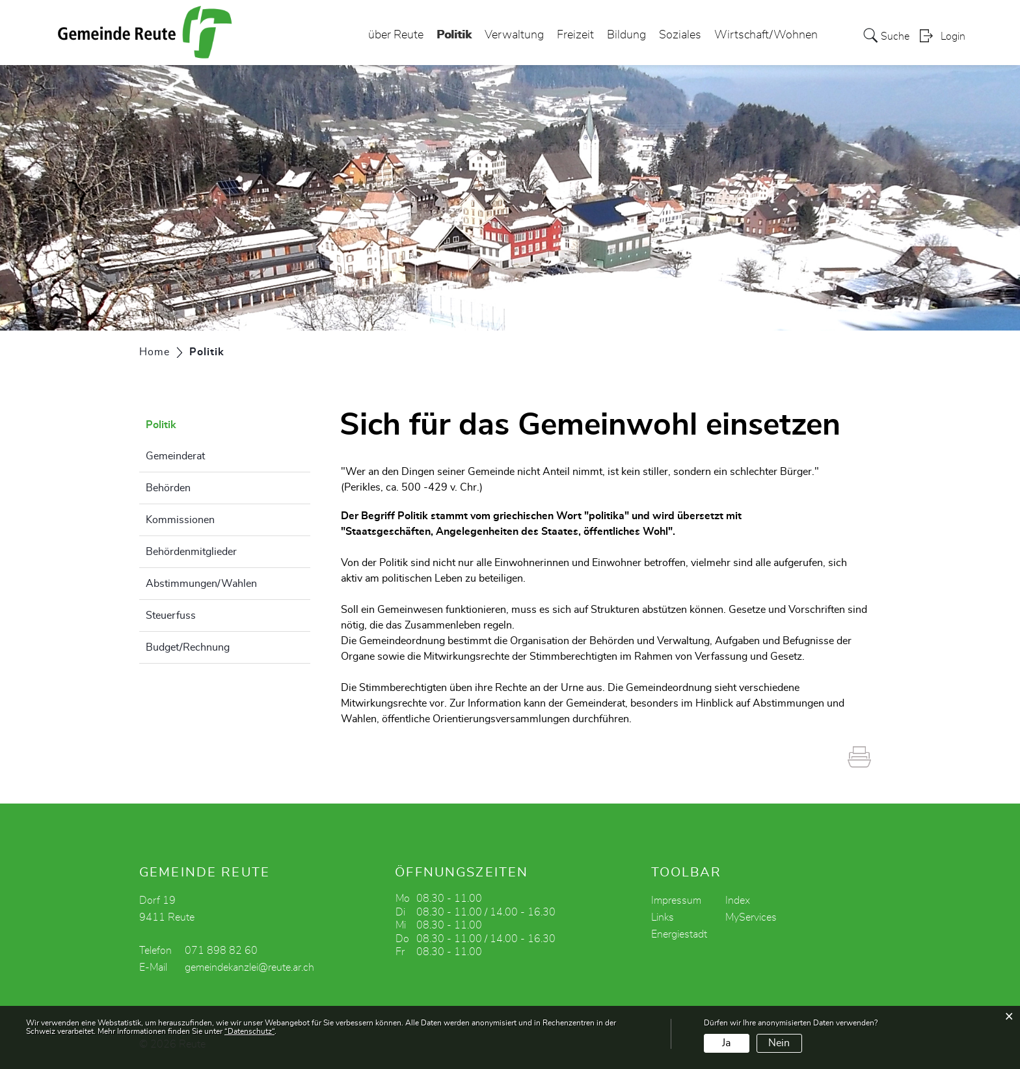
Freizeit (575, 35)
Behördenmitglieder (191, 552)
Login (953, 36)
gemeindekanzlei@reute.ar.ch (249, 967)
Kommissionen (180, 520)
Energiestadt (679, 934)
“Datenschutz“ (249, 1031)
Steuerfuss (171, 615)
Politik (454, 31)
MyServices (751, 917)
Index (737, 900)
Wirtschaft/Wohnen (766, 35)
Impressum (676, 900)
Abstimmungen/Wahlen (201, 583)
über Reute (395, 35)
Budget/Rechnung (188, 647)
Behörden (168, 488)
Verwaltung (514, 35)
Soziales (680, 35)
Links (662, 917)
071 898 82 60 (221, 950)
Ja (726, 1043)
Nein (779, 1043)
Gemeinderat (175, 456)
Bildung (626, 35)
